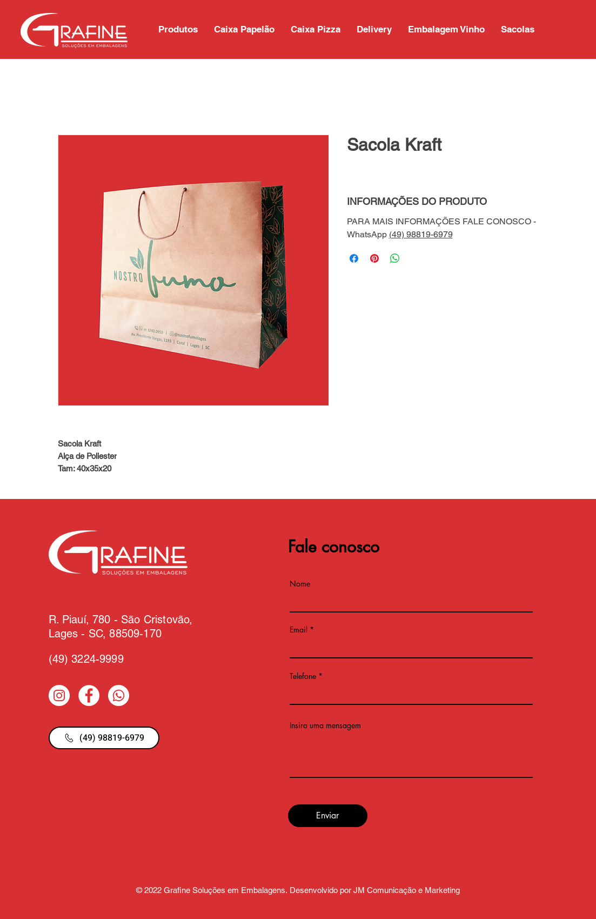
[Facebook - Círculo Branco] (88, 695)
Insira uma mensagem (325, 725)
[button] (518, 29)
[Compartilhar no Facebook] (353, 258)
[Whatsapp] (118, 695)
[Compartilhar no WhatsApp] (395, 258)
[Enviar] (327, 815)
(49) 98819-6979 (421, 234)
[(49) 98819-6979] (104, 738)
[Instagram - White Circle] (59, 695)
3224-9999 (97, 658)
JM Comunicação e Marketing (406, 890)
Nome (300, 584)
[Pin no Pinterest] (374, 258)
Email (298, 630)
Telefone (303, 676)
